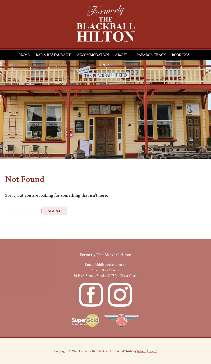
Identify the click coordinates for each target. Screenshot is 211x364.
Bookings (181, 54)
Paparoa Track (151, 54)
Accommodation (93, 54)
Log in (153, 351)
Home (24, 54)
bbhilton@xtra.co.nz (110, 264)
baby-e (141, 351)
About (121, 54)
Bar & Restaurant (53, 54)
